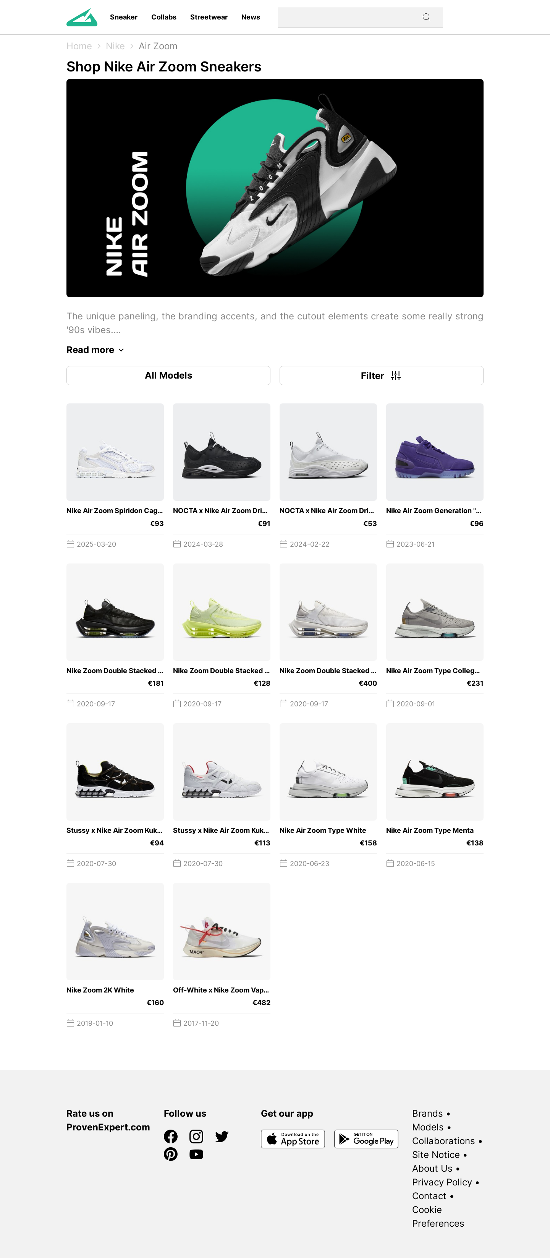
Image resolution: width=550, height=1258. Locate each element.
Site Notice (436, 1154)
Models (428, 1127)
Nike (115, 46)
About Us (432, 1168)
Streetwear (209, 17)
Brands (427, 1113)
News (250, 17)
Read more (97, 350)
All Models (168, 375)
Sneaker (124, 17)
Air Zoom (158, 46)
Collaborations (443, 1140)
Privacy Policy (442, 1182)
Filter (382, 375)
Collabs (163, 17)
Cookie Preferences (438, 1216)
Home (79, 46)
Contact (429, 1195)
